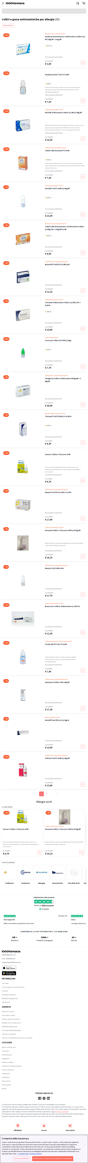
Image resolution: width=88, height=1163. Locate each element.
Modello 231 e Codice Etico (11, 1023)
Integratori (5, 1058)
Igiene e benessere (9, 1047)
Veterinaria (6, 1077)
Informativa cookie (8, 1015)
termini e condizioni (62, 1112)
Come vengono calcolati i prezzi (13, 987)
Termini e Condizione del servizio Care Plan (17, 1038)
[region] (44, 1149)
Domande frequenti (9, 995)
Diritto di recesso (8, 1011)
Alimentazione (7, 1055)
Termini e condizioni (9, 1034)
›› (57, 793)
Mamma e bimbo (7, 1062)
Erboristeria (6, 1081)
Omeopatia (6, 1073)
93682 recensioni (48, 905)
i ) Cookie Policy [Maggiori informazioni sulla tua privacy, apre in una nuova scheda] (23, 1154)
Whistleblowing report (10, 1027)
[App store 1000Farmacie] (11, 968)
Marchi (4, 1089)
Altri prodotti (6, 1085)
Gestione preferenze (22, 1158)
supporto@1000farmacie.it (11, 962)
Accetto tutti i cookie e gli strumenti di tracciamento (53, 1158)
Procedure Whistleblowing (11, 1030)
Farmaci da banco (8, 1070)
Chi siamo (5, 983)
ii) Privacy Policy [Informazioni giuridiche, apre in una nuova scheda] (36, 1154)
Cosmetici (5, 1051)
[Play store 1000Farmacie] (11, 973)
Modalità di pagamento (10, 998)
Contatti (5, 991)
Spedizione (6, 1002)
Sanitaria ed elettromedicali (11, 1066)
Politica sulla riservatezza (11, 1019)
